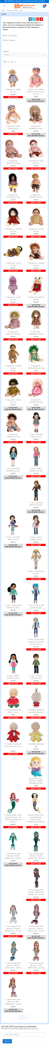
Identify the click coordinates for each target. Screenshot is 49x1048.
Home (3, 10)
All (15, 62)
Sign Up (7, 1041)
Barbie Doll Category (10, 35)
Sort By (6, 51)
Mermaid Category (9, 40)
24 (8, 62)
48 (12, 62)
